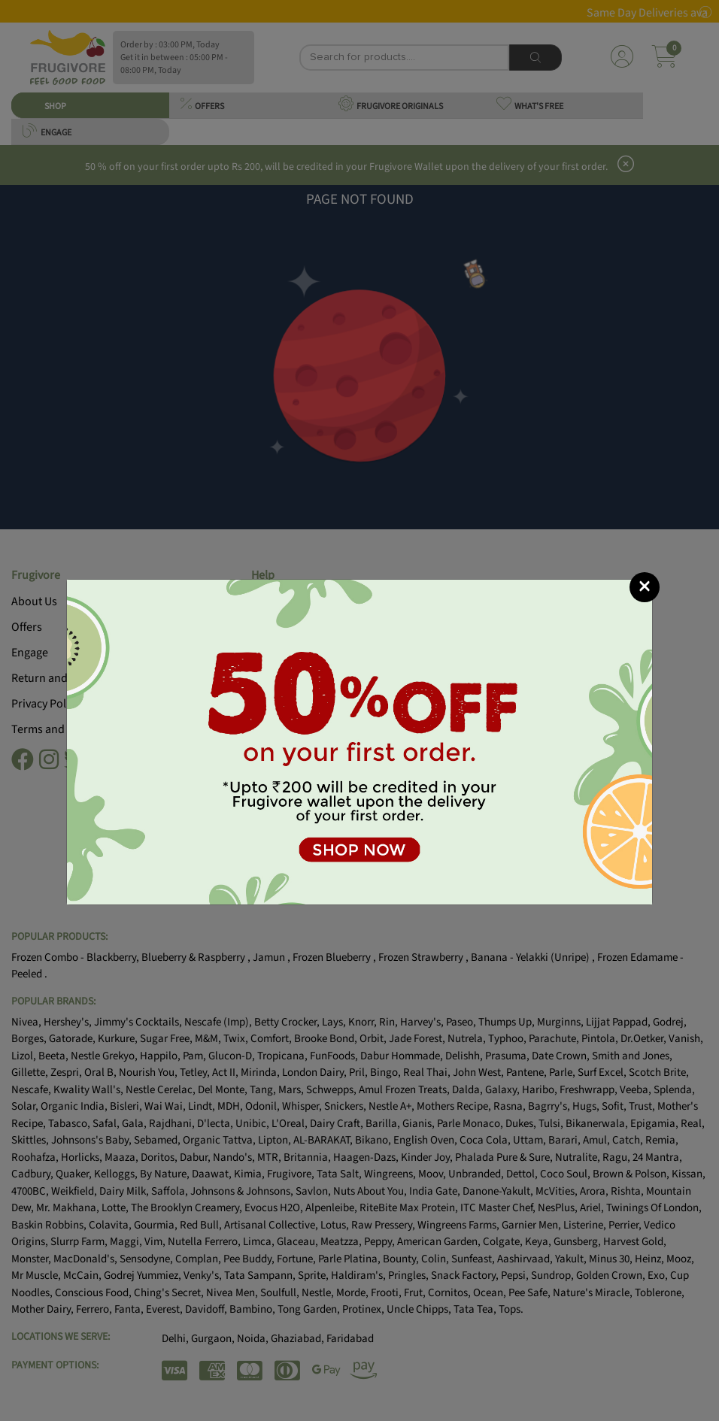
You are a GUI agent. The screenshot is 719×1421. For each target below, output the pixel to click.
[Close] (645, 587)
